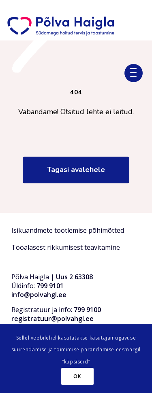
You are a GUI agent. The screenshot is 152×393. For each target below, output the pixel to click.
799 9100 (87, 309)
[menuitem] (137, 72)
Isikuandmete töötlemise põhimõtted (67, 230)
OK (77, 376)
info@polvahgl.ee (38, 294)
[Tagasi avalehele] (76, 170)
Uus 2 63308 (74, 276)
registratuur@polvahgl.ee (52, 318)
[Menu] (137, 72)
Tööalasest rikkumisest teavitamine (65, 247)
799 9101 (50, 285)
